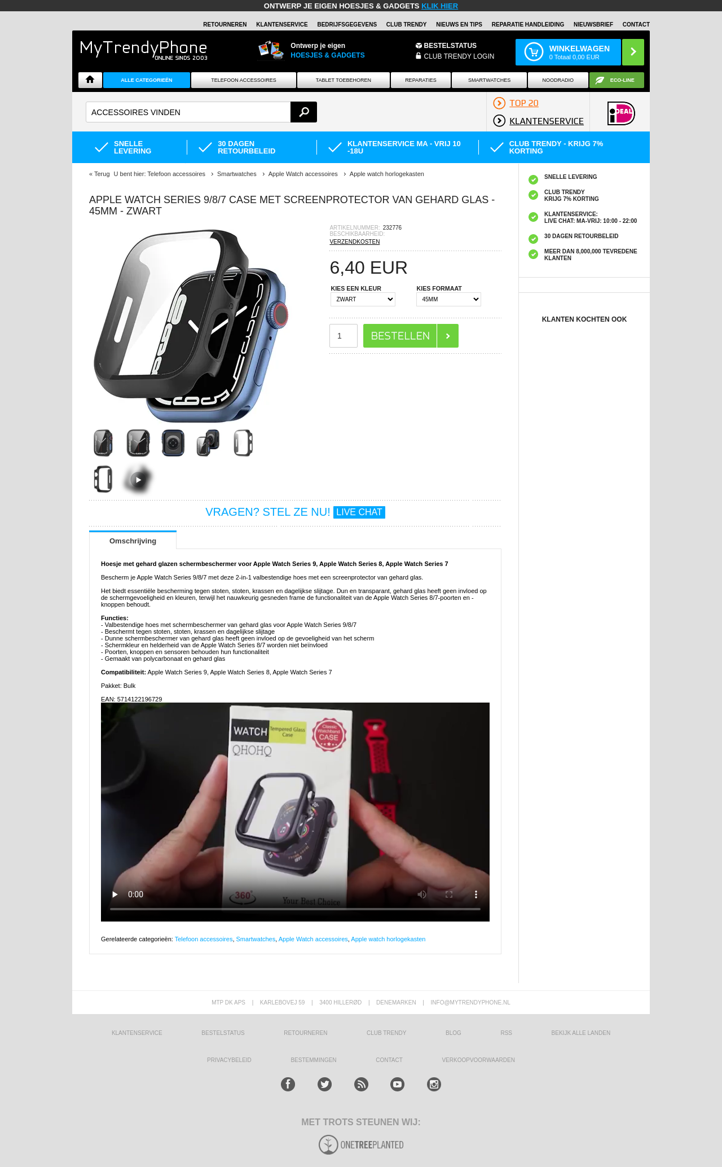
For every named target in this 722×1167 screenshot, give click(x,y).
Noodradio (558, 80)
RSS (506, 1033)
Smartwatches (489, 80)
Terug (102, 173)
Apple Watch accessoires (313, 939)
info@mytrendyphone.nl (470, 1002)
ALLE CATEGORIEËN (146, 80)
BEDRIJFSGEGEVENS (347, 24)
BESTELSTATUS (450, 46)
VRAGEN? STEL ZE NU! (295, 512)
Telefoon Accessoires (243, 80)
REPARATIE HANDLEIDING (528, 24)
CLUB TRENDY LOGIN (459, 56)
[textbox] (201, 112)
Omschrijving (132, 541)
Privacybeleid (229, 1060)
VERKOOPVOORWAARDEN (478, 1060)
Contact (636, 24)
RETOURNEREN (224, 24)
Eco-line (622, 80)
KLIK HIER (439, 6)
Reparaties (421, 80)
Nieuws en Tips (459, 24)
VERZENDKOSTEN (354, 242)
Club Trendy (406, 24)
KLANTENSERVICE (282, 24)
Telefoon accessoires (204, 939)
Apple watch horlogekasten (388, 939)
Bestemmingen (313, 1060)
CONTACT (389, 1060)
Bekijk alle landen (581, 1033)
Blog (453, 1033)
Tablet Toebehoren (343, 80)
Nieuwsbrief (593, 24)
